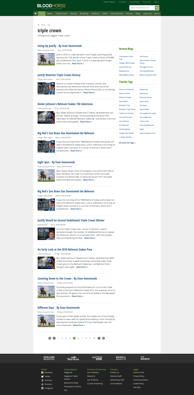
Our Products (92, 380)
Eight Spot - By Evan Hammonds (56, 162)
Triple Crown (61, 13)
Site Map (137, 387)
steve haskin (144, 109)
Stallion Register (109, 2)
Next (99, 338)
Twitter (45, 376)
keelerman (144, 89)
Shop (121, 358)
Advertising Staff (117, 380)
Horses (129, 13)
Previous (54, 338)
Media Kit (91, 376)
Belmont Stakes (125, 97)
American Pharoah (126, 89)
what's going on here (148, 133)
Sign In (156, 2)
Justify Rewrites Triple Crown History (59, 75)
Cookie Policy (138, 383)
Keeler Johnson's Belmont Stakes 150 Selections (65, 104)
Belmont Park (124, 93)
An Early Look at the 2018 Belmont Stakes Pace (65, 249)
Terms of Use (138, 372)
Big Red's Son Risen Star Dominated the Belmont (66, 133)
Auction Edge (134, 2)
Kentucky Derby (146, 97)
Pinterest (46, 384)
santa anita (144, 101)
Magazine (68, 372)
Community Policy (140, 380)
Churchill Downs (125, 117)
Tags (48, 25)
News (49, 13)
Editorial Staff (115, 376)
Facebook (46, 372)
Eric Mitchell (124, 125)
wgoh (142, 129)
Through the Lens (146, 67)
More (157, 13)
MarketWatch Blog (126, 75)
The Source (147, 2)
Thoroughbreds (145, 117)
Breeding (84, 13)
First (49, 338)
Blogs (138, 13)
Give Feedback (116, 383)
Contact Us (114, 372)
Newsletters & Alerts (72, 386)
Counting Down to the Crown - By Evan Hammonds (67, 278)
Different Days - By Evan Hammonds (59, 307)
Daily (41, 13)
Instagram (47, 388)
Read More (77, 63)
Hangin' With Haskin (45, 79)
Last (103, 338)
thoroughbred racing (148, 113)
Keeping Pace (42, 225)
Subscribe (147, 13)
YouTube (46, 380)
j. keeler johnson (125, 137)
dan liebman (124, 121)
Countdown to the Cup (126, 57)
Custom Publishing (95, 383)
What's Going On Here (46, 50)
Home (38, 24)
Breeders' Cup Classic (127, 109)
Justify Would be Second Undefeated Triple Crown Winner (71, 220)
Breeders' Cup (124, 105)
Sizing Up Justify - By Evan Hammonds (60, 46)
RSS (65, 390)
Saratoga (143, 105)
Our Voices (144, 56)
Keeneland (144, 93)
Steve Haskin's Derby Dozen (148, 61)
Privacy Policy (138, 376)
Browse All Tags (126, 142)
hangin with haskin (126, 133)
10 (94, 338)
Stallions (95, 13)
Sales (105, 13)
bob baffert (123, 101)
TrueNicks (122, 2)
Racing (74, 13)
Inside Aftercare (125, 67)
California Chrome (126, 113)
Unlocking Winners (44, 108)
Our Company (93, 372)
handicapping (124, 129)
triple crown (144, 121)
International (117, 13)
